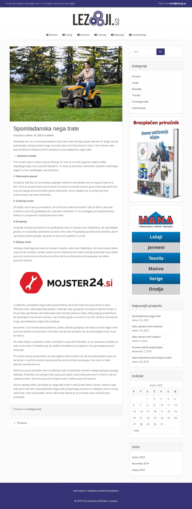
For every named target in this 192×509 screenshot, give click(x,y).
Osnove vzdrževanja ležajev (147, 347)
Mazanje (117, 34)
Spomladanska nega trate (146, 316)
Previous (22, 423)
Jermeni (83, 34)
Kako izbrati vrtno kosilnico (147, 326)
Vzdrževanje (137, 34)
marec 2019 (138, 470)
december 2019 (140, 463)
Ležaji (67, 34)
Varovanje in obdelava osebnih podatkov (96, 490)
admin (50, 135)
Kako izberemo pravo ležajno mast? (152, 357)
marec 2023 (138, 457)
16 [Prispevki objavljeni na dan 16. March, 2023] (155, 411)
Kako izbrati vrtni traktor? (146, 336)
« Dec (136, 430)
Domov (51, 34)
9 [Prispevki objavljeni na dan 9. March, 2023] (154, 405)
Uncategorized (33, 409)
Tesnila (100, 34)
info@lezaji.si (178, 3)
